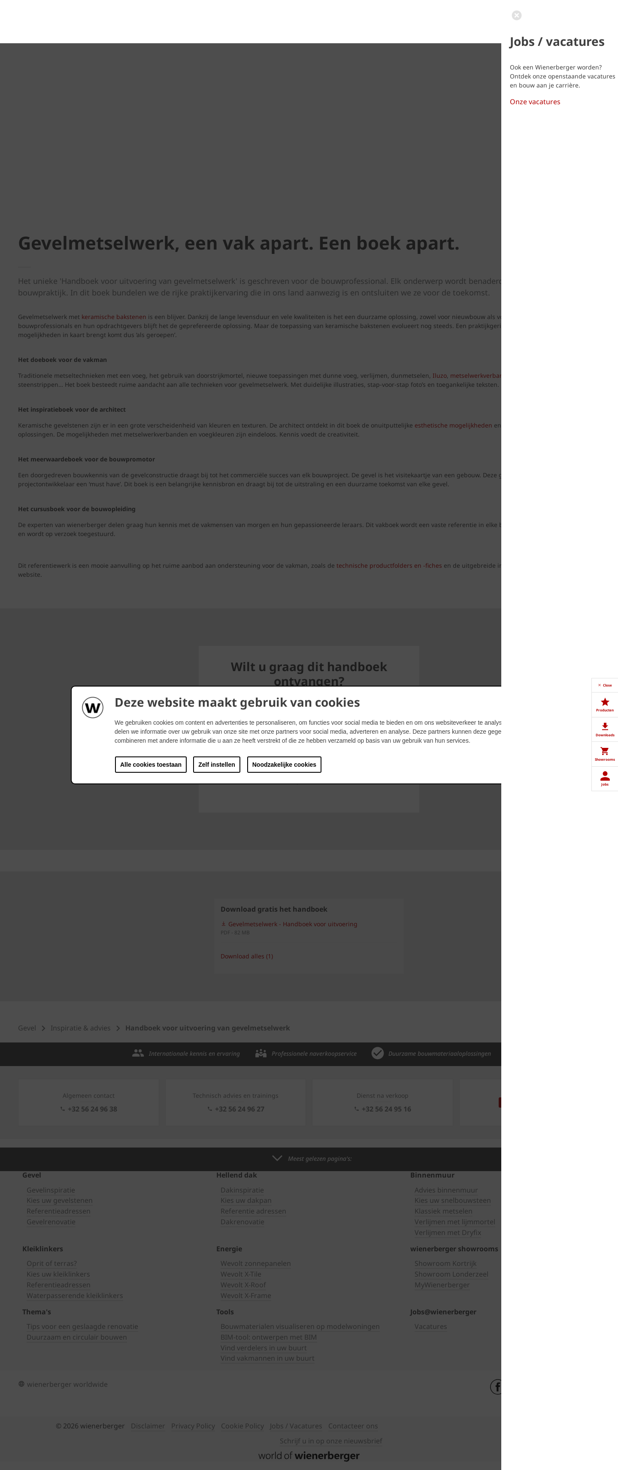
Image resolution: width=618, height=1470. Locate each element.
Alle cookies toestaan (151, 764)
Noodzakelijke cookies (284, 764)
